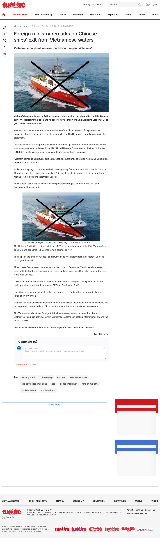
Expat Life (113, 14)
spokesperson (28, 390)
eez (53, 383)
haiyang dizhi (28, 377)
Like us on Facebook (24, 327)
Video (142, 14)
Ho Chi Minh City (43, 14)
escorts (61, 377)
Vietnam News (20, 14)
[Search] (125, 4)
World (128, 14)
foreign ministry (90, 383)
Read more (54, 404)
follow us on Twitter (46, 327)
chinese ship (46, 377)
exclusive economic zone (34, 383)
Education (95, 14)
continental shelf (68, 383)
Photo (155, 14)
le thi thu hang (48, 390)
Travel (63, 14)
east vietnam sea (78, 377)
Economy (78, 14)
